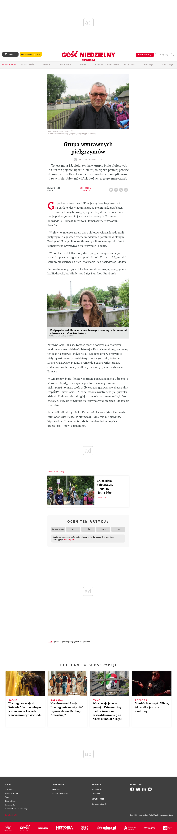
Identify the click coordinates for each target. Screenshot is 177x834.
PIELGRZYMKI (85, 642)
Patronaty (130, 65)
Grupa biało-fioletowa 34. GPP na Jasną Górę (105, 486)
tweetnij (121, 189)
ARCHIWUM (65, 65)
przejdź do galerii (88, 159)
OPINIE (46, 65)
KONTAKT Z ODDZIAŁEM (107, 65)
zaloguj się (161, 55)
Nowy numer (9, 65)
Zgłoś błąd (11, 815)
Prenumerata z (31, 54)
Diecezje (148, 65)
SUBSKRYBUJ (144, 55)
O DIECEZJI (167, 65)
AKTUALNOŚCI (28, 65)
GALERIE (84, 65)
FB (116, 189)
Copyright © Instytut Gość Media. (141, 815)
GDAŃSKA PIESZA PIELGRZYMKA (66, 642)
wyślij (126, 189)
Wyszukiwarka (172, 54)
